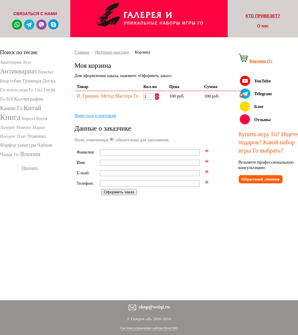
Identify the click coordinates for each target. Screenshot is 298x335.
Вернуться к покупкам (95, 115)
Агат (27, 62)
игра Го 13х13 (32, 89)
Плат (21, 136)
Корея (41, 118)
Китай (32, 108)
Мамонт (23, 127)
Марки (38, 127)
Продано (30, 167)
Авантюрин (10, 62)
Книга (10, 117)
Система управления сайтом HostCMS (149, 328)
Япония (30, 154)
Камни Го (11, 108)
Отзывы (262, 119)
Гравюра (31, 81)
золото (12, 89)
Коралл (28, 118)
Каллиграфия (29, 99)
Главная (81, 52)
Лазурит (7, 127)
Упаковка (36, 136)
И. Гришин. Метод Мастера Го (107, 95)
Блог (259, 106)
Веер (4, 81)
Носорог (8, 136)
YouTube (262, 81)
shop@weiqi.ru (154, 306)
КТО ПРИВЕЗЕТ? (263, 15)
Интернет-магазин (112, 52)
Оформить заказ (119, 192)
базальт (45, 71)
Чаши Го (9, 154)
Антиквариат (18, 71)
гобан (15, 80)
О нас (263, 26)
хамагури (26, 145)
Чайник (44, 145)
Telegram (263, 93)
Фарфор (8, 145)
